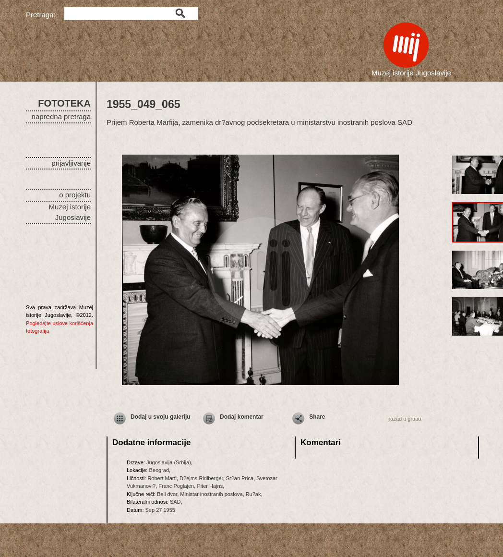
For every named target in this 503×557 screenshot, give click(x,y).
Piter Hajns (210, 486)
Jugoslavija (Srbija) (168, 462)
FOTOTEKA (64, 103)
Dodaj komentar (241, 416)
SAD (175, 502)
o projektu (75, 195)
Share (317, 416)
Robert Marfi (162, 478)
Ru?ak (253, 494)
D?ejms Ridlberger (201, 478)
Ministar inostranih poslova (211, 494)
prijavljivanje (71, 163)
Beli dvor (167, 494)
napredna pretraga (61, 116)
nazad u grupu (404, 419)
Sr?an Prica (239, 478)
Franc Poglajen (176, 486)
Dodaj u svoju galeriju (161, 416)
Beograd (159, 470)
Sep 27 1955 (160, 510)
